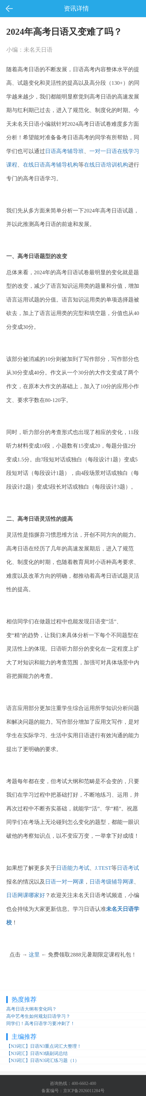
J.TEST (103, 868)
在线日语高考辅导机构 (50, 165)
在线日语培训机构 (106, 165)
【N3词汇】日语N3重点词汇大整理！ (43, 1046)
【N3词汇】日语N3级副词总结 (37, 1053)
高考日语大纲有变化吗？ (31, 1009)
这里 (34, 955)
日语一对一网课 (64, 882)
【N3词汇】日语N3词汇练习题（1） (42, 1060)
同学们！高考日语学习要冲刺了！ (40, 1023)
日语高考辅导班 (64, 151)
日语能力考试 (72, 868)
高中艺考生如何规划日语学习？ (38, 1016)
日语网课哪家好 (25, 895)
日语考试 (128, 868)
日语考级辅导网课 (111, 882)
